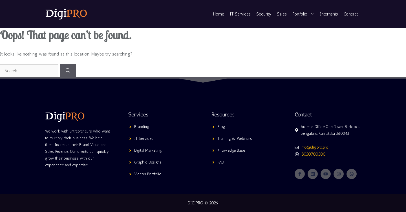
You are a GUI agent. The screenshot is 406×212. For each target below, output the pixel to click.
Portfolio (304, 14)
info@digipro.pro (314, 147)
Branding (141, 126)
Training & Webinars (234, 138)
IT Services (240, 14)
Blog (221, 126)
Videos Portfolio (148, 174)
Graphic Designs (148, 162)
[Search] (68, 70)
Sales (282, 14)
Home (218, 14)
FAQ (220, 162)
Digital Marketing (148, 150)
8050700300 (313, 154)
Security (263, 14)
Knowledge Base (231, 150)
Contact (351, 14)
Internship (329, 14)
